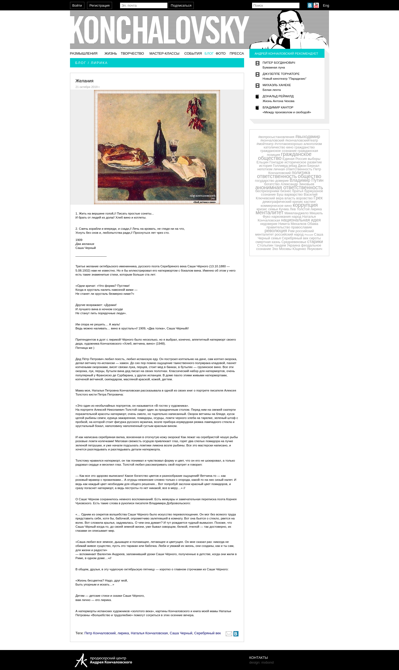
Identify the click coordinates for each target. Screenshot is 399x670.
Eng (326, 5)
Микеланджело (297, 213)
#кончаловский (272, 140)
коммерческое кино (276, 206)
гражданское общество (284, 156)
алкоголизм (312, 144)
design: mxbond (261, 662)
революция (276, 230)
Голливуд (280, 166)
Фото (220, 53)
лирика (123, 633)
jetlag (293, 166)
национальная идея (301, 219)
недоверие (268, 224)
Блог (209, 53)
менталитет (269, 212)
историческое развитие (303, 162)
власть (290, 198)
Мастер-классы (164, 53)
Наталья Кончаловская (149, 633)
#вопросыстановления (276, 137)
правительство (278, 227)
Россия (309, 234)
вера (279, 198)
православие (301, 227)
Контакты (258, 658)
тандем (280, 245)
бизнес (285, 191)
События (193, 53)
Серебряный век (207, 633)
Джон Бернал (308, 166)
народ (296, 217)
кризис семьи (267, 209)
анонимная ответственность (289, 187)
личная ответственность (292, 169)
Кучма (284, 209)
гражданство (304, 147)
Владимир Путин (306, 180)
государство (264, 181)
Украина (293, 245)
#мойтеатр (265, 144)
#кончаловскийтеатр (301, 140)
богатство (272, 184)
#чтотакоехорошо (288, 144)
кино (289, 147)
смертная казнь (268, 242)
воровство (304, 198)
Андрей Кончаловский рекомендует (286, 53)
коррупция (305, 205)
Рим (291, 231)
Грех (318, 197)
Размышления (84, 53)
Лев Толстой (300, 209)
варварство (293, 194)
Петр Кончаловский (100, 633)
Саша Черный (181, 633)
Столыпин (265, 245)
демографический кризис (282, 202)
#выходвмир (307, 136)
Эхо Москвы (281, 249)
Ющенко (299, 249)
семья (276, 238)
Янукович (314, 249)
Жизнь (110, 53)
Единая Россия (294, 159)
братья (297, 191)
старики (315, 241)
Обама (312, 224)
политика (301, 172)
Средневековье (293, 242)
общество (309, 176)
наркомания (281, 217)
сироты (315, 238)
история (265, 166)
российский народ (289, 234)
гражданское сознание (278, 151)
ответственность (277, 176)
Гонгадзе (276, 162)
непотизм (265, 169)
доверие (282, 181)
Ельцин (263, 162)
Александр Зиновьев (297, 184)
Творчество (132, 53)
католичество (274, 147)
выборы (314, 159)
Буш (280, 194)
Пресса (237, 53)
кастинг (310, 202)
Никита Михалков (292, 224)
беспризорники (267, 191)
